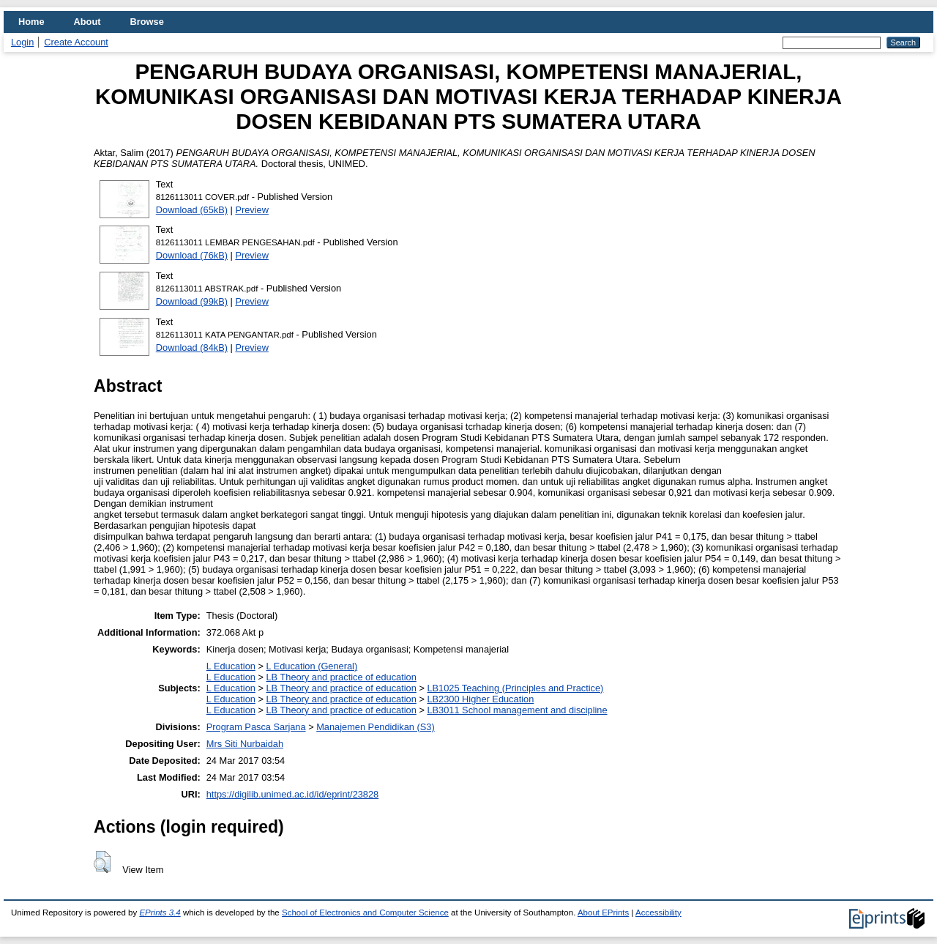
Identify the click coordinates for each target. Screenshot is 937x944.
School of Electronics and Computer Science (365, 912)
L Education (230, 666)
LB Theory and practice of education (341, 677)
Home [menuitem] (31, 21)
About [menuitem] (87, 21)
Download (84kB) (192, 347)
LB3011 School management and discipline (517, 710)
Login (22, 42)
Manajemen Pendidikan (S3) (375, 726)
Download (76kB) (192, 255)
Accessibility (658, 912)
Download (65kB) (192, 209)
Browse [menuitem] (147, 21)
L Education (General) (311, 666)
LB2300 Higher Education (480, 699)
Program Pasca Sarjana (256, 726)
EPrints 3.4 (159, 912)
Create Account (76, 42)
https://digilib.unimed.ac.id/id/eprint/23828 (292, 794)
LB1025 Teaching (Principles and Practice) (515, 688)
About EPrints (603, 912)
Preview (252, 209)
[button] (102, 862)
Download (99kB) (192, 301)
